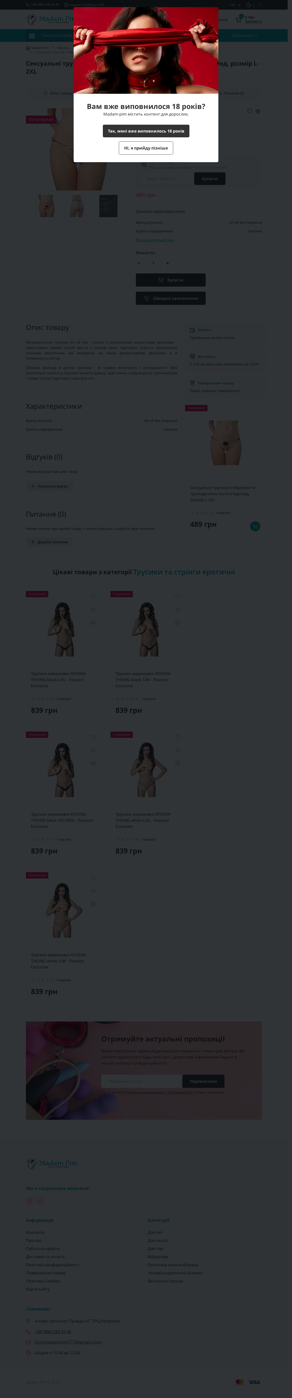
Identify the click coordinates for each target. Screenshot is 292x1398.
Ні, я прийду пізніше (146, 148)
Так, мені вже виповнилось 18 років (146, 131)
